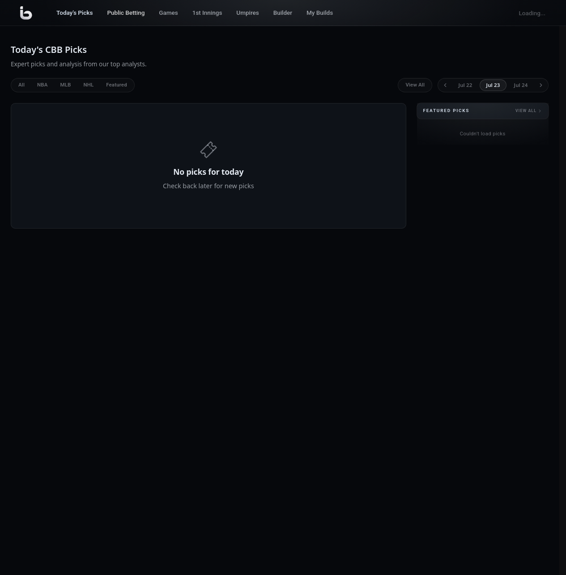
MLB (65, 85)
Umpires (247, 12)
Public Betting (126, 12)
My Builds (319, 12)
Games (168, 12)
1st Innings (207, 12)
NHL (88, 85)
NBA (42, 85)
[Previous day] (445, 85)
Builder (282, 12)
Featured (116, 85)
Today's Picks (74, 12)
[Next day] (541, 85)
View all (528, 110)
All (21, 85)
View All (415, 85)
